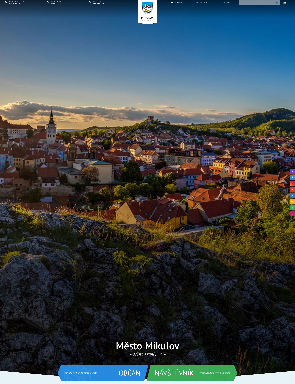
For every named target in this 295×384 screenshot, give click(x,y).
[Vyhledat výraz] (277, 2)
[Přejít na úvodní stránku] (147, 11)
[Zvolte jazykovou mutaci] (285, 2)
